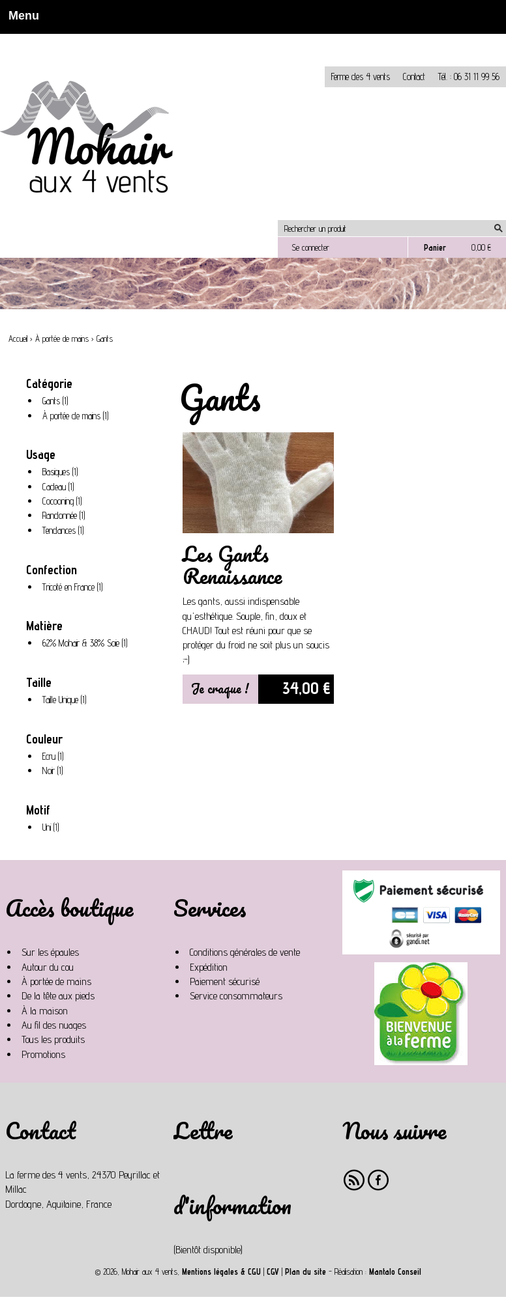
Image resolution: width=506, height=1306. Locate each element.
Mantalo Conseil (395, 1272)
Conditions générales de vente (245, 952)
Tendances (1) (65, 530)
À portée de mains (62, 339)
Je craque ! (220, 688)
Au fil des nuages (54, 1025)
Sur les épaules (50, 952)
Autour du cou (48, 967)
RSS (354, 1180)
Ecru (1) (55, 756)
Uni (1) (53, 827)
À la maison (45, 1011)
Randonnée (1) (66, 515)
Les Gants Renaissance (232, 564)
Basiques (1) (62, 472)
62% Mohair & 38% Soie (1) (88, 643)
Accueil (17, 339)
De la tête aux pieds (58, 996)
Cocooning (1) (64, 501)
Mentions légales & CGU (221, 1272)
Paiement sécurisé (225, 981)
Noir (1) (55, 771)
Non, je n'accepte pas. (92, 39)
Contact (414, 76)
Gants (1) (57, 401)
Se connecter (310, 247)
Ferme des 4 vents (360, 76)
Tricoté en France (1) (75, 587)
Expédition (209, 967)
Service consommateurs (236, 996)
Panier (435, 247)
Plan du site (305, 1272)
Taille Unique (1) (66, 700)
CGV (273, 1272)
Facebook (378, 1180)
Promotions (43, 1054)
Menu (19, 15)
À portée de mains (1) (78, 416)
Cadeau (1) (60, 487)
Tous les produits (53, 1039)
